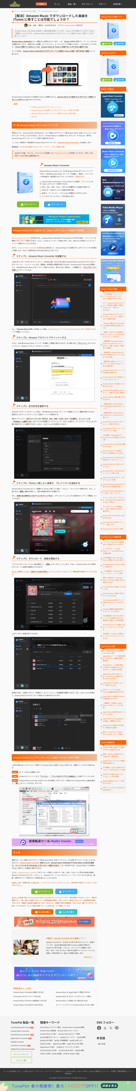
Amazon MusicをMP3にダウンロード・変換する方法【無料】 (114, 391)
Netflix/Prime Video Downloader (23, 1049)
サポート (102, 4)
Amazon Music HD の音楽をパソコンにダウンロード (114, 378)
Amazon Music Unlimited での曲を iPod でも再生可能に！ (114, 485)
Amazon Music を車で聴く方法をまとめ (114, 398)
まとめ (34, 116)
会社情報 (12, 1071)
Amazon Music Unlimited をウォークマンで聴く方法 (114, 472)
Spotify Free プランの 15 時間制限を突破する (113, 762)
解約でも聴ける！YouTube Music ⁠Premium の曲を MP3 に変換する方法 (114, 579)
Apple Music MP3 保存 (75, 1044)
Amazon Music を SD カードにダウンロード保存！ (74, 996)
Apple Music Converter (19, 1038)
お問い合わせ (29, 1071)
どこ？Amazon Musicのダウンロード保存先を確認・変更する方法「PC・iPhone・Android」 (114, 306)
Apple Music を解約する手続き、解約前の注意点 (113, 726)
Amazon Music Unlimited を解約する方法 (28, 992)
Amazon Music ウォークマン (68, 1030)
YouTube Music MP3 (66, 1050)
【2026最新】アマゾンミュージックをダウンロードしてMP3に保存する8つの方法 (113, 296)
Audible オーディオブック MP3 (68, 1047)
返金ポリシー (61, 1071)
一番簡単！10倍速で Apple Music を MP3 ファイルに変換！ (113, 705)
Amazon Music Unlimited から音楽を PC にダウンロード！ (114, 458)
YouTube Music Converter (20, 1034)
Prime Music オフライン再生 (50, 1027)
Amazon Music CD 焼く (48, 1034)
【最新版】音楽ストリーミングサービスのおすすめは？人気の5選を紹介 (113, 363)
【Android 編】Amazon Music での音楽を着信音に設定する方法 (114, 325)
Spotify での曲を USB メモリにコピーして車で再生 (113, 775)
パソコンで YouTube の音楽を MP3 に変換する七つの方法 (113, 543)
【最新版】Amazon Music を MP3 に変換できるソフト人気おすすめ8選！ (113, 354)
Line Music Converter (18, 1045)
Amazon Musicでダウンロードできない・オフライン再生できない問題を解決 (114, 316)
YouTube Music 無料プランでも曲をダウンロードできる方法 (113, 602)
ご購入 (41, 4)
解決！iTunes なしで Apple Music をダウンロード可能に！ (114, 733)
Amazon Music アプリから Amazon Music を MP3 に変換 (68, 329)
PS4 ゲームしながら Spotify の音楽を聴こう (114, 788)
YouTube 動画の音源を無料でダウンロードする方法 (113, 610)
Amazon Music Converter (68, 142)
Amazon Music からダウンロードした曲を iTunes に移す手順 (54, 113)
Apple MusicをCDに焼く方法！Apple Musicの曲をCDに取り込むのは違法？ (113, 676)
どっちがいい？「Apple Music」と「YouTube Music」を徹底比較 (114, 551)
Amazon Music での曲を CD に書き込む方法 (71, 1000)
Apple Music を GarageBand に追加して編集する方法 (113, 719)
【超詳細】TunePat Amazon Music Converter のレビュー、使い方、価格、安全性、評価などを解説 (114, 344)
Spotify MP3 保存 (46, 1040)
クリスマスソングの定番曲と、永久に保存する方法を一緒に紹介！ (113, 508)
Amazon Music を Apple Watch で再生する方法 (73, 992)
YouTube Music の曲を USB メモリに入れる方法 (114, 594)
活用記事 (117, 4)
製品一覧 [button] (72, 4)
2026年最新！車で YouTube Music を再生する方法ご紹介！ (114, 558)
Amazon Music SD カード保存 (69, 1034)
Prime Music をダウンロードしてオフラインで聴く (114, 429)
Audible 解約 (79, 1050)
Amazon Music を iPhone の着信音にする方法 (30, 1000)
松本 (34, 25)
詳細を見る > (88, 957)
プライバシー (39, 1071)
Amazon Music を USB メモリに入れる (113, 465)
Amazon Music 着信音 (48, 1030)
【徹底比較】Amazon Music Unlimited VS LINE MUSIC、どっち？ (114, 406)
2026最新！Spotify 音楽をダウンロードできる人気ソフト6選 (114, 768)
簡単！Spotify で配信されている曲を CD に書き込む (114, 755)
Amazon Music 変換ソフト (30, 11)
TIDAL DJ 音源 (45, 1054)
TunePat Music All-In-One (20, 1027)
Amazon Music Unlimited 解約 (73, 1027)
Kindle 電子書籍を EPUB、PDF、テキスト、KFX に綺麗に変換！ (43, 147)
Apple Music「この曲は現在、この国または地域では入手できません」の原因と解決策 (114, 667)
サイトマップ (50, 1071)
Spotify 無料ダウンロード (49, 1037)
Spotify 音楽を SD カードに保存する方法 (113, 782)
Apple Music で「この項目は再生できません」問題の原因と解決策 (114, 658)
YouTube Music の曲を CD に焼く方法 (114, 587)
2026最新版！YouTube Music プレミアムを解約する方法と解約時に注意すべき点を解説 (113, 617)
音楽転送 (68, 1073)
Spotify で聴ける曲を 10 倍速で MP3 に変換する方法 (113, 748)
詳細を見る (80, 176)
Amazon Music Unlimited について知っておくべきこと (114, 492)
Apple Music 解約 (59, 1044)
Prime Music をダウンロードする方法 (27, 996)
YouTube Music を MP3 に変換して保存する (114, 565)
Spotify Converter (62, 153)
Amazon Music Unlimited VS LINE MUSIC (28, 1005)
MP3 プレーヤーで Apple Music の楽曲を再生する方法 (113, 690)
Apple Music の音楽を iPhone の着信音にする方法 (113, 697)
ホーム (57, 4)
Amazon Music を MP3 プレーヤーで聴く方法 (113, 523)
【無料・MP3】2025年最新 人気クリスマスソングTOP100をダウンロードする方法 (114, 334)
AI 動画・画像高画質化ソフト (121, 1071)
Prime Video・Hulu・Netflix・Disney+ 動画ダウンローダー (88, 1071)
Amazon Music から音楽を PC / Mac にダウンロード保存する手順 (55, 110)
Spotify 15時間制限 (61, 1040)
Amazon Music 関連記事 (74, 25)
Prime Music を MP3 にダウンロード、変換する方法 (113, 423)
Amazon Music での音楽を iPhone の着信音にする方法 (113, 451)
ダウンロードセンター (21, 1054)
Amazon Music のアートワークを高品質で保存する (114, 371)
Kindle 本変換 (57, 1054)
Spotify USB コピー (76, 1040)
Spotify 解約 (81, 1037)
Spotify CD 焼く (45, 1044)
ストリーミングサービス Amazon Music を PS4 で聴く (75, 1005)
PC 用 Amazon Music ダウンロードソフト (47, 107)
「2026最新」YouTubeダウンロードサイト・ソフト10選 (113, 572)
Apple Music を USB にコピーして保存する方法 (113, 684)
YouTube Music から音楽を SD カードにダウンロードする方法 (114, 627)
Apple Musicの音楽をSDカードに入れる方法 (114, 713)
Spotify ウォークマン (67, 1037)
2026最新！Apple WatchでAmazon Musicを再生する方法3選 (114, 437)
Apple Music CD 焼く (47, 1047)
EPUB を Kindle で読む (71, 1054)
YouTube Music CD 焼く (48, 1050)
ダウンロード (87, 4)
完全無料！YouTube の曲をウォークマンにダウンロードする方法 (113, 635)
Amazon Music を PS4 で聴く (113, 529)
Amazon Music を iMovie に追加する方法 (113, 516)
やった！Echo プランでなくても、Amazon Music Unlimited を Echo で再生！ (114, 499)
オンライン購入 (21, 1060)
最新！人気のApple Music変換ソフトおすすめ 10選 (112, 652)
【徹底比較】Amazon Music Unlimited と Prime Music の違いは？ (113, 414)
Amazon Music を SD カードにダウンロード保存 (114, 478)
